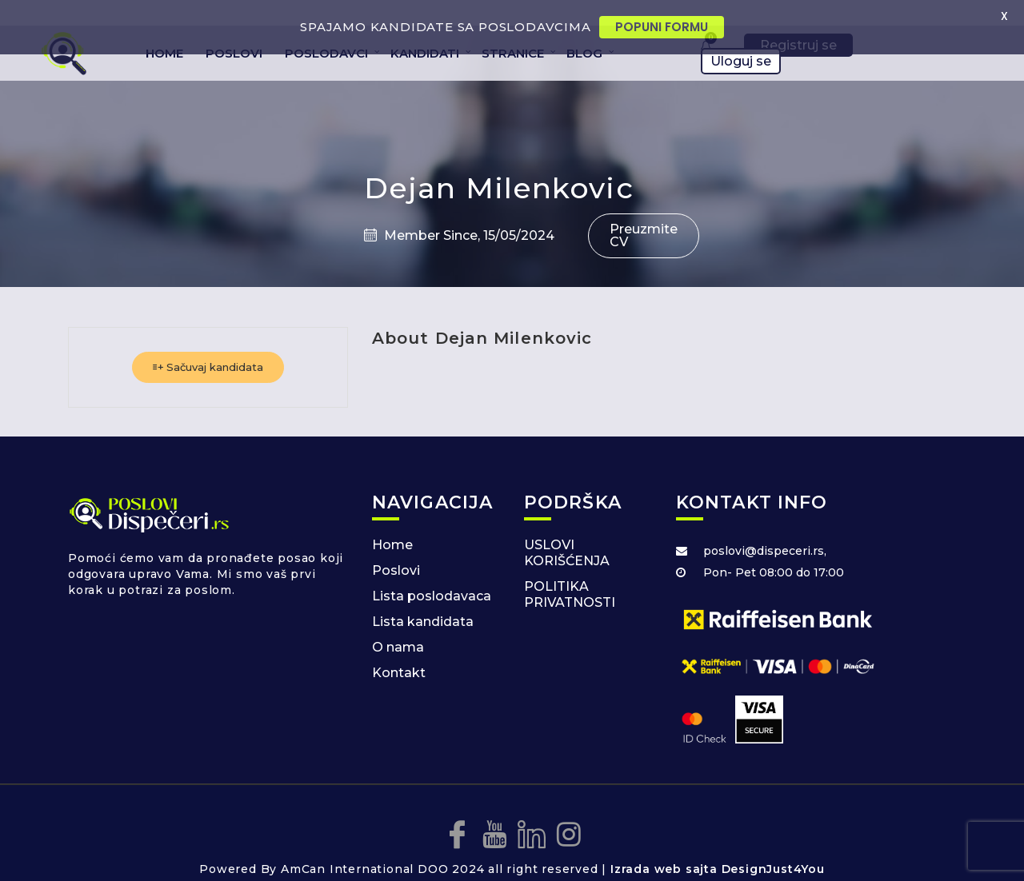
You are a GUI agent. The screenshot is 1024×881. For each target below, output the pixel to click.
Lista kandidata (423, 598)
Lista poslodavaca (431, 572)
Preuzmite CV (644, 212)
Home (392, 521)
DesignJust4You (773, 846)
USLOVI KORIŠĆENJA (567, 529)
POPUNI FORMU (661, 26)
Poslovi (396, 547)
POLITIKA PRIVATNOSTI (569, 571)
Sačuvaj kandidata (208, 343)
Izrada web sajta (664, 846)
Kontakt (399, 649)
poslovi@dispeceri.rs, (764, 527)
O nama (398, 624)
